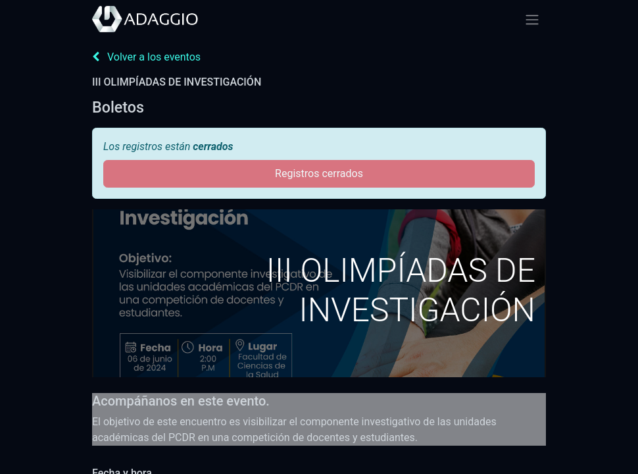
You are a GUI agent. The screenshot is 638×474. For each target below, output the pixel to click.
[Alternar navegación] (532, 19)
